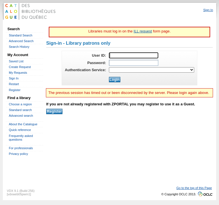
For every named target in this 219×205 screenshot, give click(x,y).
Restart (14, 84)
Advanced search (21, 115)
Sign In (14, 78)
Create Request (20, 67)
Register (15, 90)
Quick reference (20, 130)
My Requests (18, 72)
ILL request (143, 31)
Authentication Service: (85, 70)
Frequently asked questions (21, 137)
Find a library (19, 98)
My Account (17, 55)
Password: (96, 63)
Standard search (20, 110)
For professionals (21, 148)
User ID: (99, 55)
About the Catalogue (23, 124)
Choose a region (20, 104)
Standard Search (20, 35)
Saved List (16, 61)
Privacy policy (18, 153)
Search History (19, 46)
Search (13, 29)
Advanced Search (21, 41)
